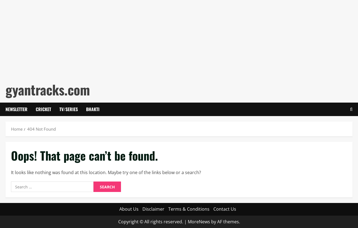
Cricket (43, 109)
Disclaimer (153, 209)
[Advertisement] (165, 38)
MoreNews (199, 222)
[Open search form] (351, 109)
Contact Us (224, 209)
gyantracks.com (47, 89)
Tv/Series (68, 109)
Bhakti (93, 109)
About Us (129, 209)
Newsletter (16, 109)
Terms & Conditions (189, 209)
